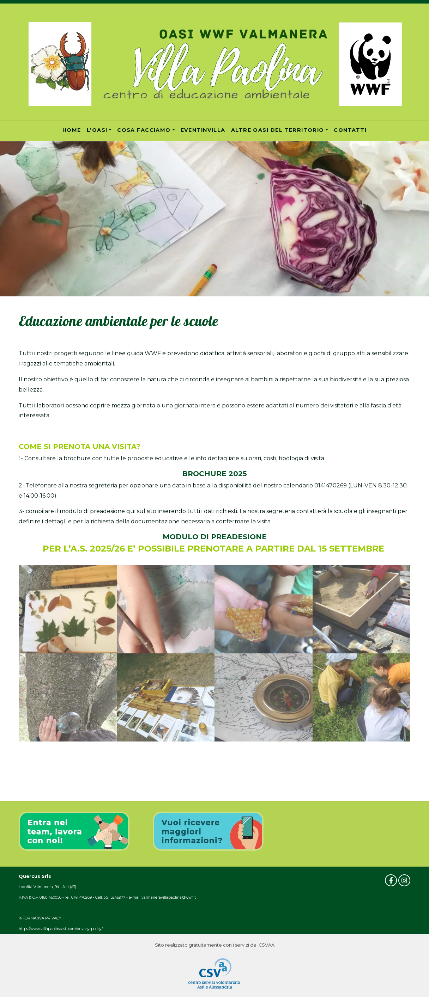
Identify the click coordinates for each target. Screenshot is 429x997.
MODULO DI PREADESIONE (215, 537)
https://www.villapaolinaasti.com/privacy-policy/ (61, 929)
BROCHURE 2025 (214, 473)
